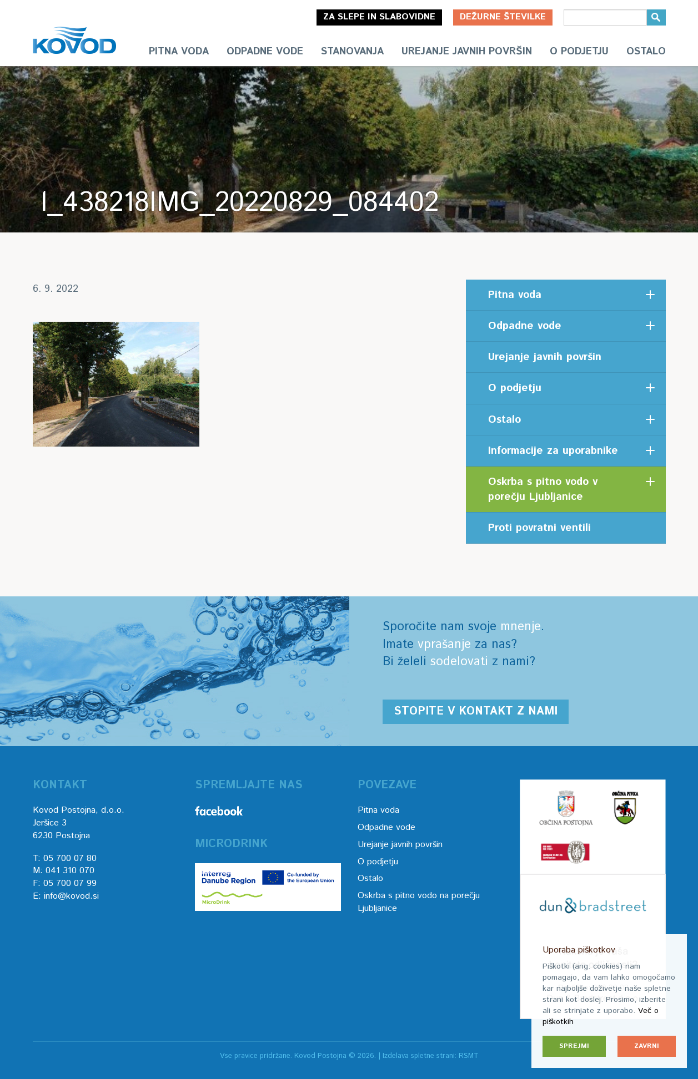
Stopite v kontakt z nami (476, 711)
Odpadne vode (265, 51)
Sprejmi (574, 1046)
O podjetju (579, 51)
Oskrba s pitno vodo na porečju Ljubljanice (419, 902)
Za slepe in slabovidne (379, 17)
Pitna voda (179, 51)
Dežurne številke (503, 17)
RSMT (469, 1056)
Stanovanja (352, 51)
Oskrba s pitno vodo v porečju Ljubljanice (542, 489)
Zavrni (646, 1046)
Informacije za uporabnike (553, 450)
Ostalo (646, 51)
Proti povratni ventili (539, 527)
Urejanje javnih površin (466, 51)
